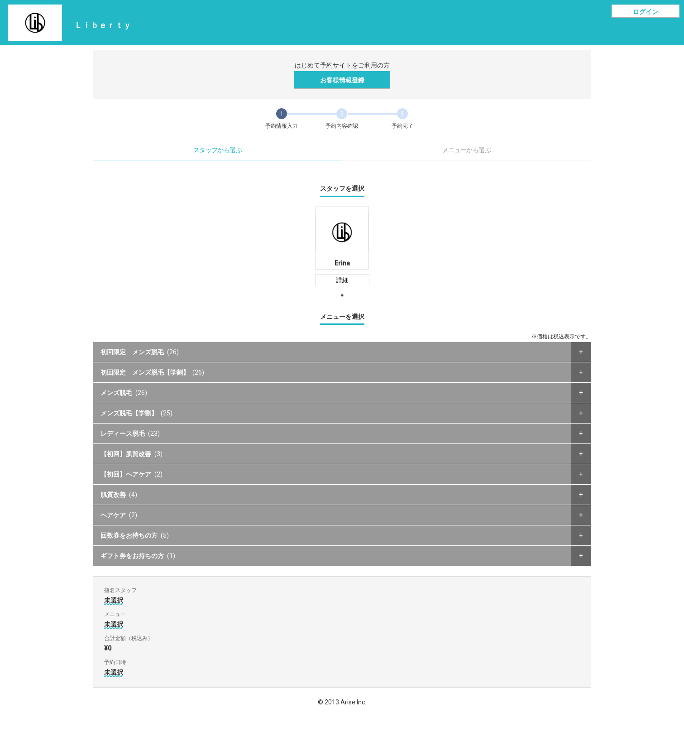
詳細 (342, 280)
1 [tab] (342, 295)
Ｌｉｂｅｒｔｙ (102, 25)
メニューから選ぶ (466, 150)
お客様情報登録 (342, 80)
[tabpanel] (342, 246)
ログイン (645, 11)
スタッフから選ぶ (217, 150)
